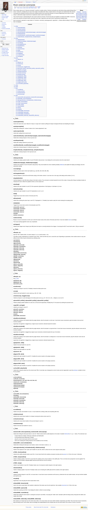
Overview (84, 12)
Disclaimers (53, 507)
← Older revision (19, 7)
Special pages (5, 51)
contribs (38, 6)
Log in (85, 0)
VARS (80, 18)
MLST (77, 15)
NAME (80, 15)
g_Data (17, 278)
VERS (83, 18)
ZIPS (86, 18)
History (34, 2)
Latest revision (25, 7)
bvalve (69, 219)
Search (1, 41)
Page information (5, 55)
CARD (80, 13)
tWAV (77, 18)
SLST (80, 16)
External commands (6, 28)
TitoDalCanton (32, 6)
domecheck (64, 485)
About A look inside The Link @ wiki (41, 507)
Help (3, 19)
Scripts (78, 19)
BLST (77, 13)
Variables (84, 19)
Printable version (5, 52)
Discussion (20, 2)
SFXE (77, 16)
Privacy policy (28, 507)
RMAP (85, 15)
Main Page (4, 14)
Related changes (5, 49)
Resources (4, 24)
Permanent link (5, 53)
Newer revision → (34, 7)
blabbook (62, 164)
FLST (83, 13)
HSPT (85, 13)
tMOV (85, 16)
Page (15, 2)
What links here (5, 48)
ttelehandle (66, 433)
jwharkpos (75, 370)
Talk (36, 6)
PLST (83, 15)
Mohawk (79, 12)
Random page (5, 17)
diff (15, 7)
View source (28, 2)
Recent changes (5, 16)
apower (64, 454)
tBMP (83, 16)
